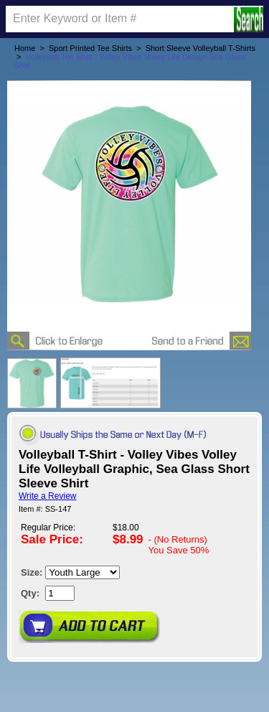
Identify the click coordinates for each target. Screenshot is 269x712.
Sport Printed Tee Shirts (90, 48)
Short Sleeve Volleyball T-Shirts (200, 48)
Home (24, 48)
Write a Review (47, 496)
